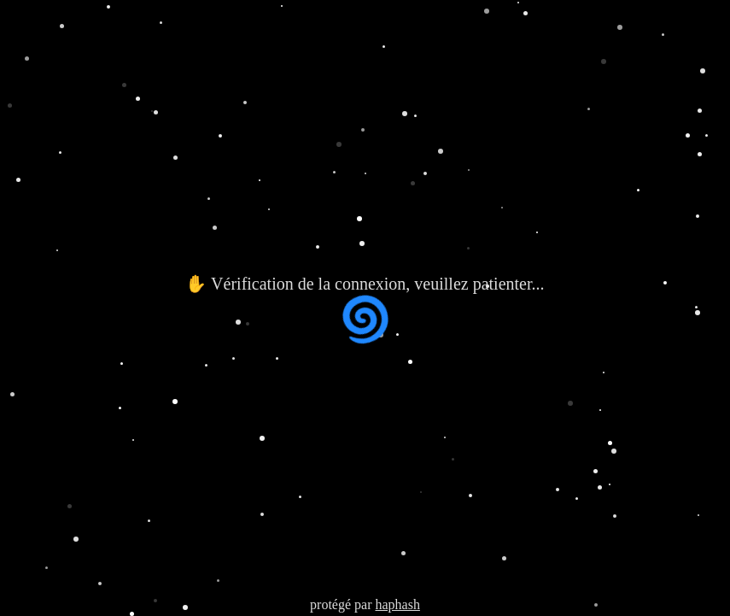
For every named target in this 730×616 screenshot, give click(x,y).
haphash (397, 604)
